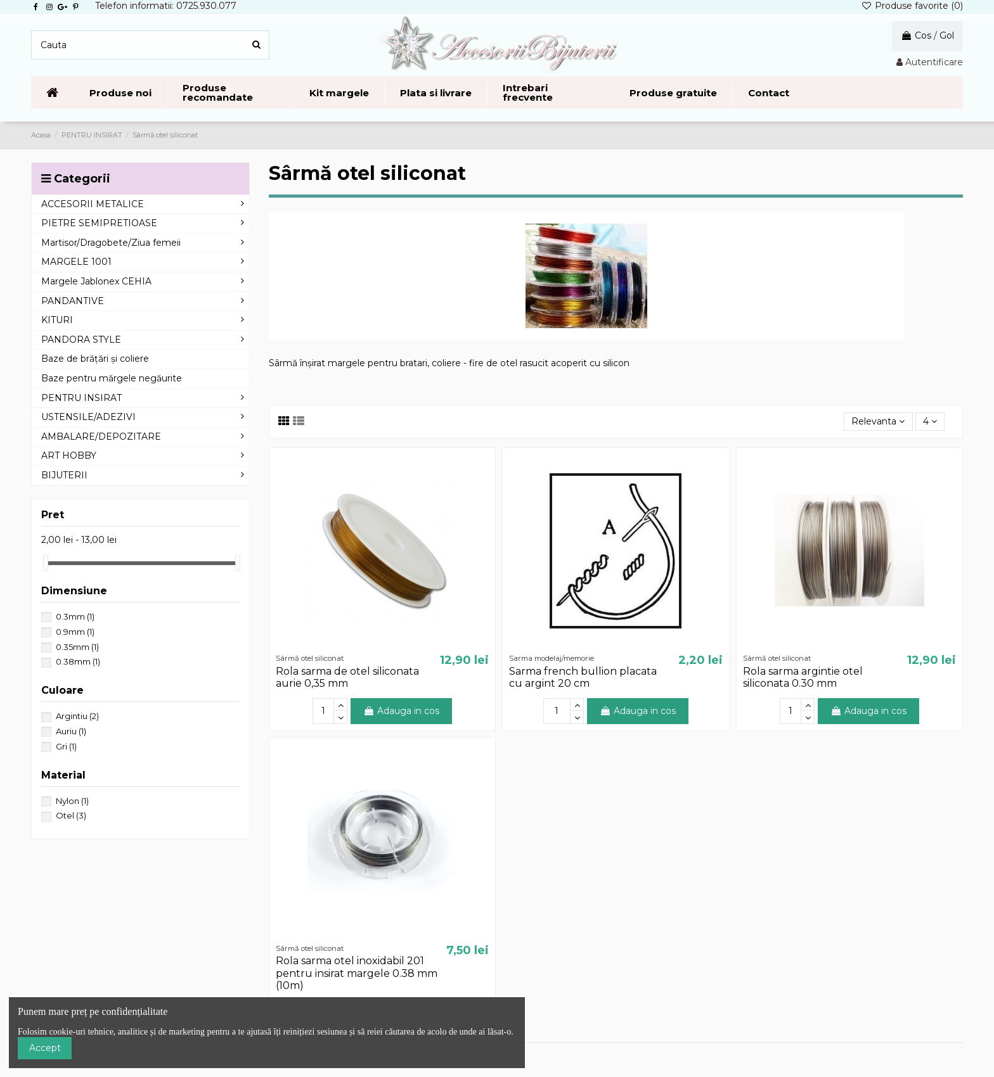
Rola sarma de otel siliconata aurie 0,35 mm (347, 677)
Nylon (72, 801)
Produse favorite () (912, 5)
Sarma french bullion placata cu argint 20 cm (583, 677)
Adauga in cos (401, 711)
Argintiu (77, 716)
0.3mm (75, 616)
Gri (66, 746)
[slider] (45, 563)
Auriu (71, 731)
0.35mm (77, 647)
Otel (71, 815)
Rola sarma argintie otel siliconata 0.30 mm (803, 677)
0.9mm (75, 632)
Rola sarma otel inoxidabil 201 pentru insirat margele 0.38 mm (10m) (356, 973)
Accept (45, 1048)
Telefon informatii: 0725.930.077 (165, 5)
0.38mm (78, 661)
